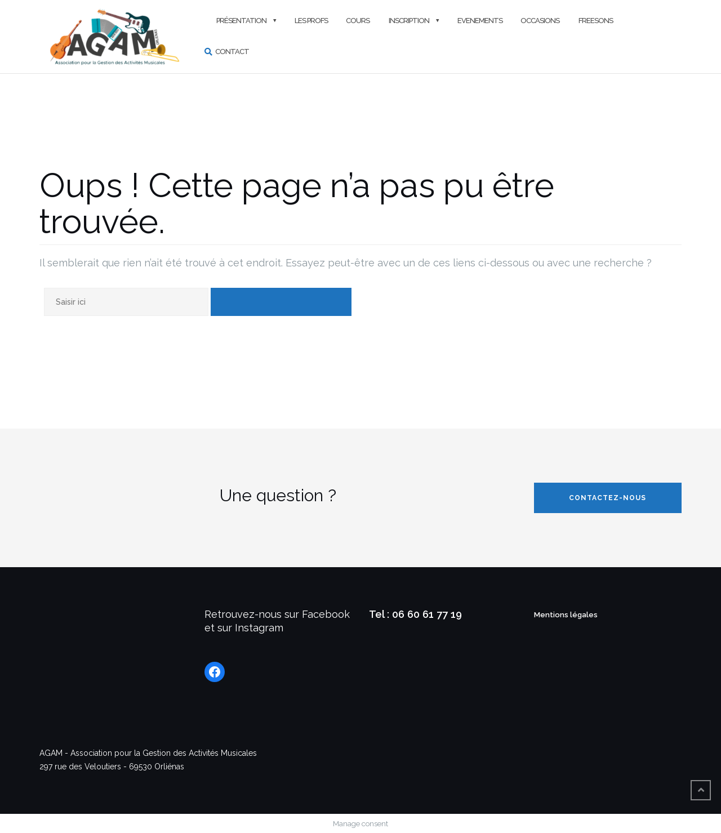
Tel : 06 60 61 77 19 (415, 614)
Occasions (539, 20)
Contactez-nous (607, 498)
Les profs (311, 20)
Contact (232, 51)
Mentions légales (566, 615)
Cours (358, 20)
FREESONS (595, 20)
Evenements (479, 20)
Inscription (408, 20)
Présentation (240, 20)
